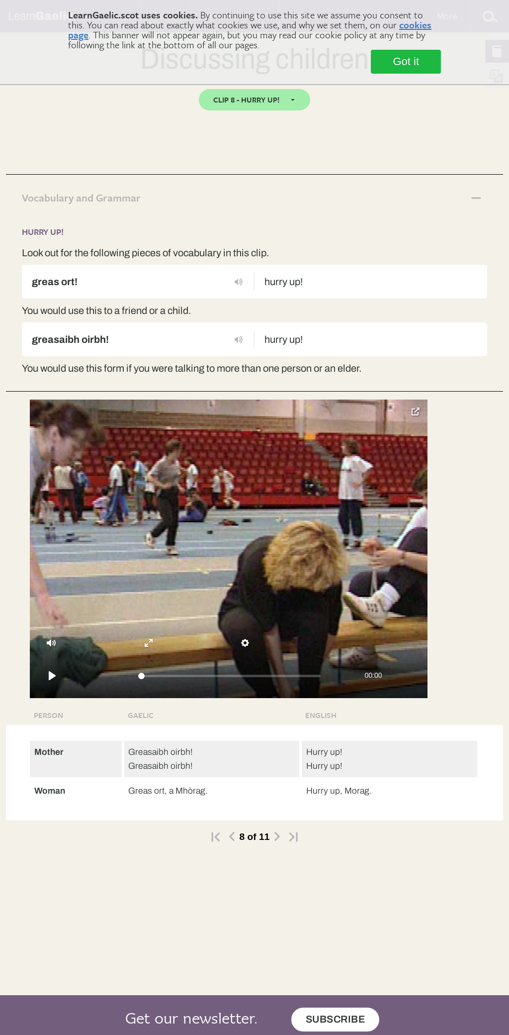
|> (216, 837)
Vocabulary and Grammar (81, 198)
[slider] (229, 676)
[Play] (52, 676)
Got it (406, 61)
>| (293, 837)
